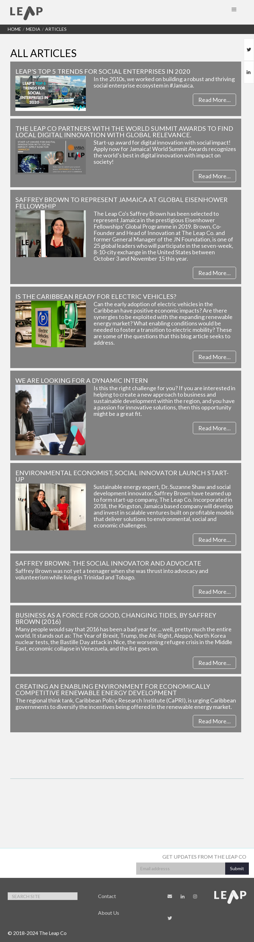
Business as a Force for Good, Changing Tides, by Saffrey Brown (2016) (115, 618)
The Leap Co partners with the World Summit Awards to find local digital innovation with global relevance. (124, 131)
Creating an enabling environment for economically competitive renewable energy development (112, 689)
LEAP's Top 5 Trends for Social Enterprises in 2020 (102, 71)
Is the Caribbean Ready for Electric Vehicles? (95, 296)
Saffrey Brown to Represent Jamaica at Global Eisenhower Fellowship (121, 203)
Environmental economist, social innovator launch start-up (122, 476)
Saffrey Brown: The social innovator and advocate (108, 563)
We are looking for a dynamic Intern (81, 380)
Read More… (214, 99)
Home (14, 29)
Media (33, 29)
